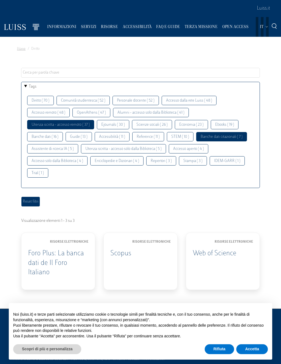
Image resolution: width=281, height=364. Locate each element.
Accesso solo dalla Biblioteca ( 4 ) (57, 161)
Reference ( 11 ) (148, 137)
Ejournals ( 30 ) (113, 125)
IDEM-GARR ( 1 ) (227, 161)
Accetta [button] (252, 349)
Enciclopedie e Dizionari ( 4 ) (117, 161)
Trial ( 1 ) (38, 173)
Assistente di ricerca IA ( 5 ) (53, 149)
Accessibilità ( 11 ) (112, 137)
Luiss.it (263, 8)
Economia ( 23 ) (191, 125)
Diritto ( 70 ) (40, 101)
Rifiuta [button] (219, 349)
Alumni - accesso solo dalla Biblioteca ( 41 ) (150, 113)
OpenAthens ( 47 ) (91, 113)
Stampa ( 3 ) (193, 161)
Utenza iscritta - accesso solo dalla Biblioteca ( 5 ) (123, 149)
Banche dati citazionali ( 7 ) (222, 137)
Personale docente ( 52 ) (135, 101)
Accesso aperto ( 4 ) (188, 149)
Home (21, 49)
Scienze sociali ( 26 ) (152, 125)
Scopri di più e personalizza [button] (47, 349)
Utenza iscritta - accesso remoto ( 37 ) (61, 125)
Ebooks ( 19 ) (224, 125)
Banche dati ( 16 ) (45, 137)
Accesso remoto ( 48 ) (48, 113)
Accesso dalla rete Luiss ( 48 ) (189, 101)
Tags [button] (32, 87)
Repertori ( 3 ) (161, 161)
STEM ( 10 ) (180, 137)
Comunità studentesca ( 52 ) (83, 101)
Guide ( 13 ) (79, 137)
